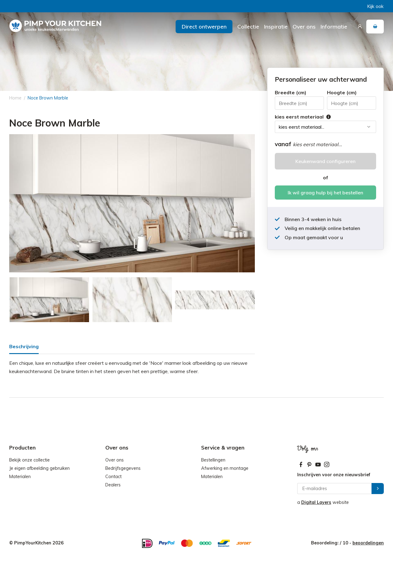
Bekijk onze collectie (29, 460)
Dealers (113, 485)
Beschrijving (24, 346)
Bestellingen (213, 460)
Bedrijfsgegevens (123, 468)
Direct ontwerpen (204, 26)
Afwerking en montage (224, 468)
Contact (113, 476)
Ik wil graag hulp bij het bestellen (325, 192)
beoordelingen (368, 543)
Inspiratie (276, 26)
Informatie (334, 26)
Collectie (248, 26)
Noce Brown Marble (48, 98)
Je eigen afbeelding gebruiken (39, 468)
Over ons (304, 26)
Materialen (20, 476)
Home (15, 98)
